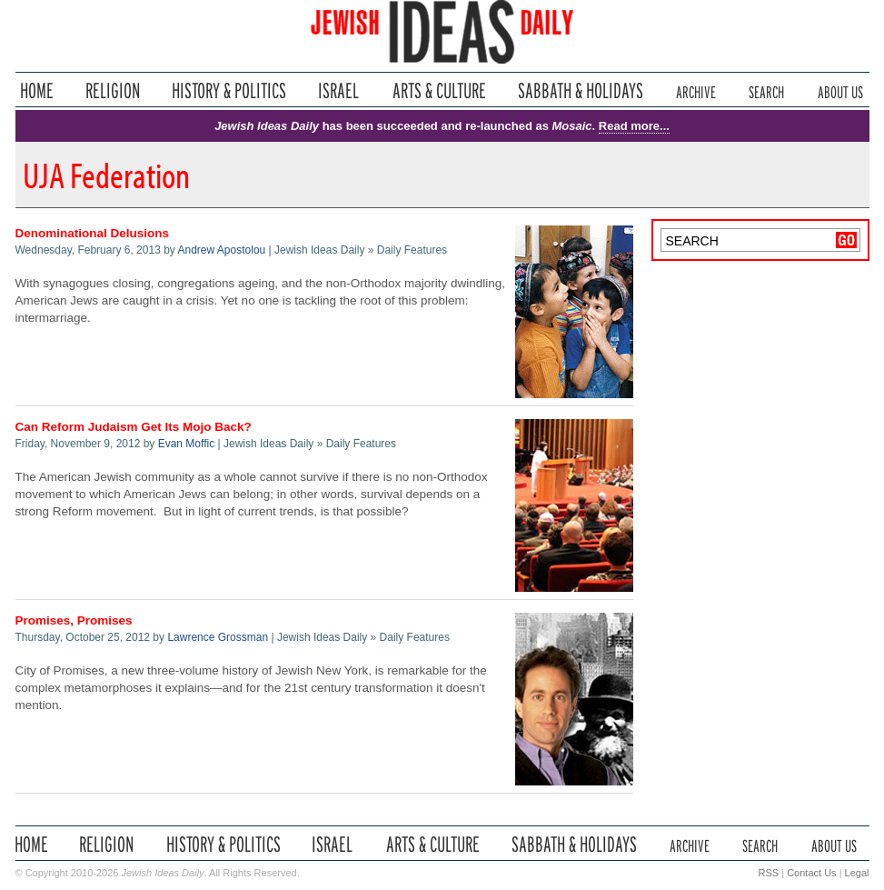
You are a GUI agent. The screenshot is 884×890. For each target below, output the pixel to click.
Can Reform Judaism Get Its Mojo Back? (133, 427)
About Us (840, 90)
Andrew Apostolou (222, 250)
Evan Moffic (186, 443)
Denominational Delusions (92, 233)
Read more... (634, 126)
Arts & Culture (438, 90)
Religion (113, 90)
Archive (696, 90)
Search (766, 90)
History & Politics (229, 90)
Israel (339, 90)
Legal (857, 872)
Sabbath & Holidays (580, 90)
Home (37, 90)
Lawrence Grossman (217, 637)
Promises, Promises (74, 620)
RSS (769, 872)
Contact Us (811, 872)
